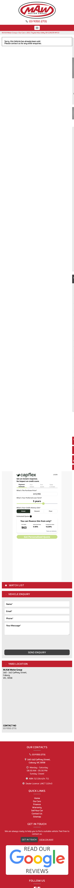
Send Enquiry (37, 652)
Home (37, 798)
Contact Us (37, 813)
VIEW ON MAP (46, 839)
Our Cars (21, 32)
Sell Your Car (37, 810)
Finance (37, 804)
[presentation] (23, 641)
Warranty (37, 807)
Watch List (16, 585)
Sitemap (37, 816)
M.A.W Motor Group (9, 32)
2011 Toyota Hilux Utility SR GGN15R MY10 (43, 32)
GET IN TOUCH (29, 839)
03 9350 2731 (38, 21)
